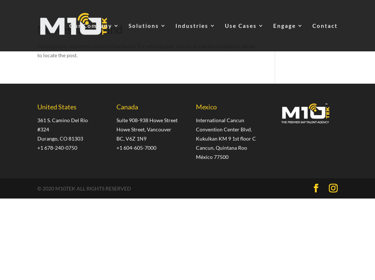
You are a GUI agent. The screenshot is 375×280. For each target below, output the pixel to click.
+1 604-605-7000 (136, 148)
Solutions (144, 26)
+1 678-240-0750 (57, 148)
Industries (191, 26)
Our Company (90, 26)
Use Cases (241, 26)
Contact (325, 26)
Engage (284, 26)
